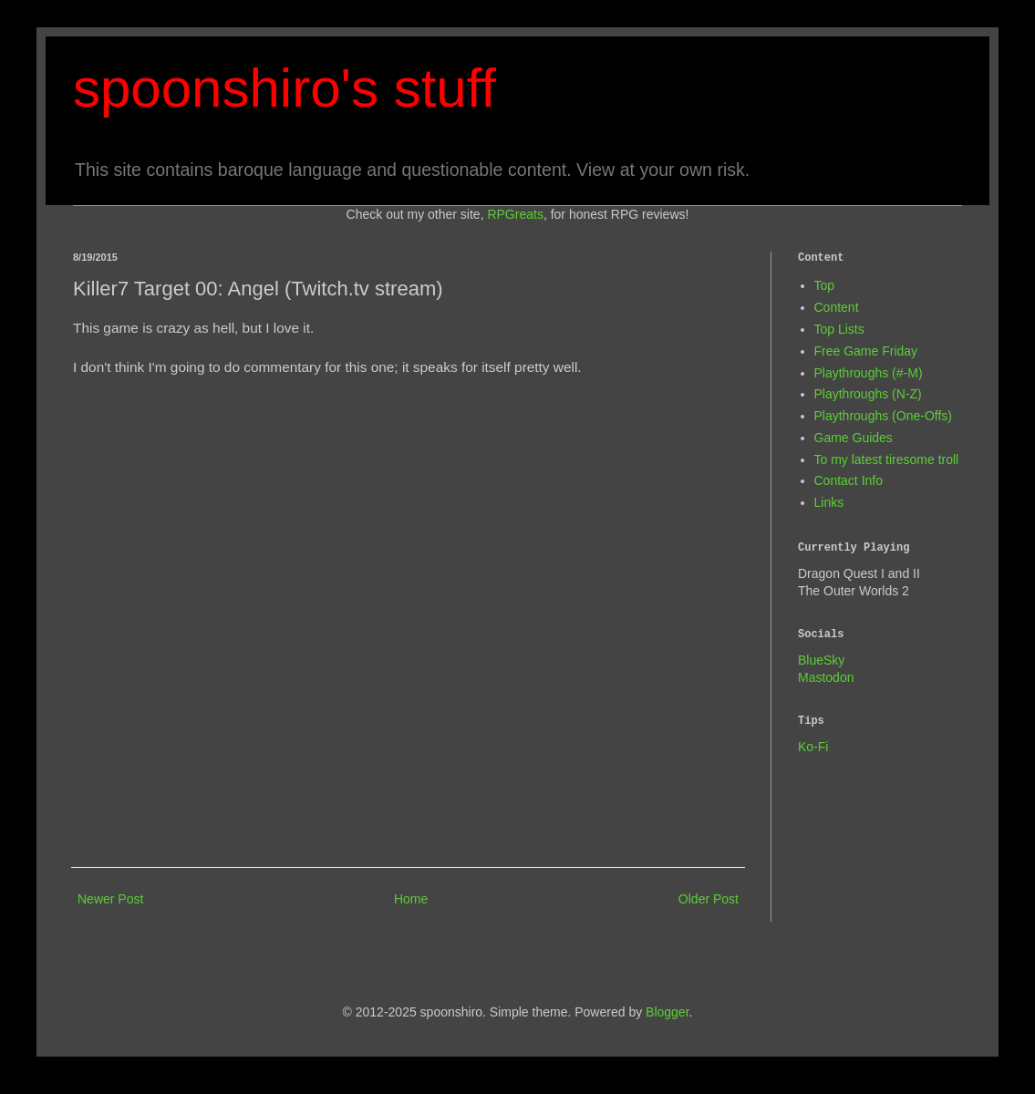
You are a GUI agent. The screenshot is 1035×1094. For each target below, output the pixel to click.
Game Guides (853, 437)
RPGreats (515, 214)
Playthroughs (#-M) (868, 373)
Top (824, 285)
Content (836, 307)
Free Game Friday (866, 351)
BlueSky (821, 660)
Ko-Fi (813, 746)
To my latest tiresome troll (886, 459)
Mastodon (826, 677)
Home (411, 899)
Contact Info (849, 480)
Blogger (667, 1012)
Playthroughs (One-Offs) (883, 415)
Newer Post (110, 899)
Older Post (708, 899)
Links (829, 502)
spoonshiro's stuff (284, 88)
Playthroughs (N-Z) (868, 394)
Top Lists (839, 329)
